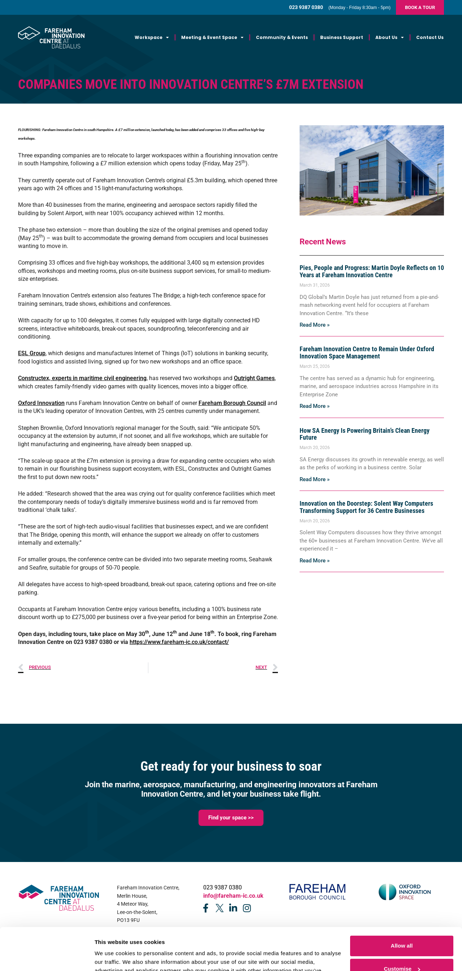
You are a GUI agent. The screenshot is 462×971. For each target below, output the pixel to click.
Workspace (152, 37)
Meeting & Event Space (212, 37)
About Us (389, 37)
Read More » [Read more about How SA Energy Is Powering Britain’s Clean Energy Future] (315, 479)
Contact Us (430, 37)
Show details (111, 957)
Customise (402, 926)
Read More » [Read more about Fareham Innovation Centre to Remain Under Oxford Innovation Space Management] (315, 406)
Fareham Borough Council (232, 403)
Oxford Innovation (41, 403)
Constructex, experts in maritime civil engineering (82, 378)
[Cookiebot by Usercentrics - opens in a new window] (46, 957)
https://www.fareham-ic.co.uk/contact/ (179, 642)
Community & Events (282, 37)
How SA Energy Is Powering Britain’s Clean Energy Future (365, 434)
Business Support (341, 37)
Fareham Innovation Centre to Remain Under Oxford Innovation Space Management (367, 352)
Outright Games (254, 378)
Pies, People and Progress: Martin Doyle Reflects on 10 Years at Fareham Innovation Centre (372, 271)
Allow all (402, 903)
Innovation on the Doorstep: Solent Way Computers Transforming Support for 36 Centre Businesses (366, 507)
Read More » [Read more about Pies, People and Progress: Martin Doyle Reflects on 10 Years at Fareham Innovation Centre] (315, 325)
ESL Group (31, 353)
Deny (402, 949)
